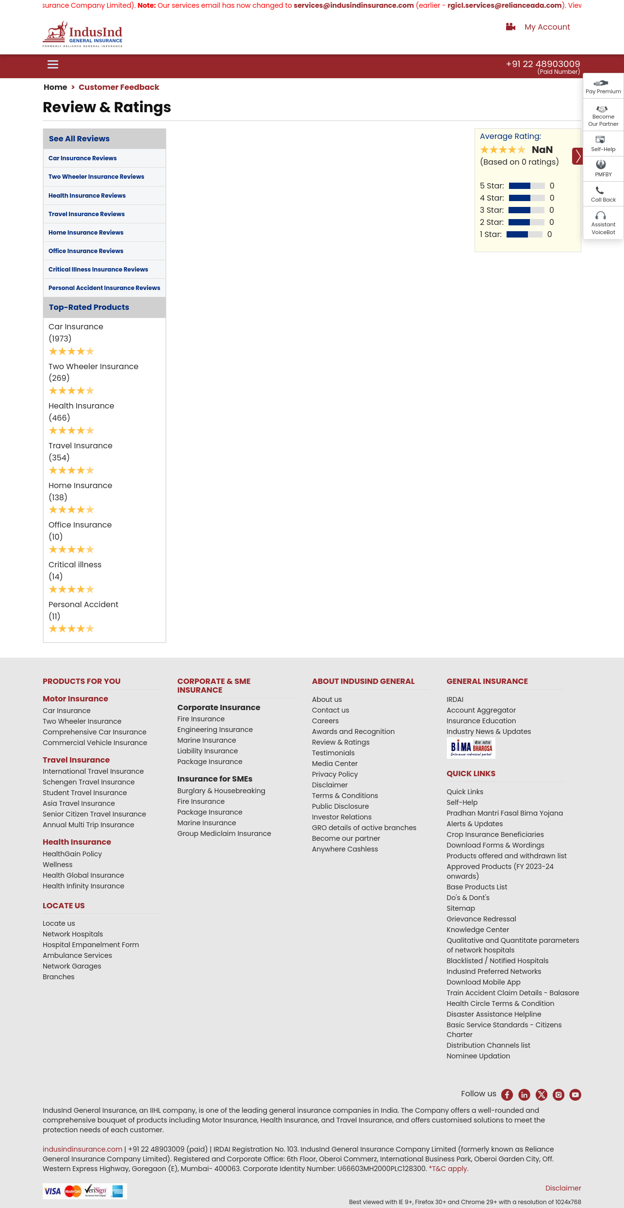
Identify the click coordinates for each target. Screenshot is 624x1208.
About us (327, 699)
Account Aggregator (481, 710)
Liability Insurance (208, 751)
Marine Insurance (207, 740)
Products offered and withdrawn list (507, 856)
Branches (59, 977)
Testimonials (333, 753)
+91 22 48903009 (543, 64)
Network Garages (72, 966)
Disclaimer (330, 785)
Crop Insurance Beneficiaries (495, 834)
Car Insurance (67, 710)
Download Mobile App (484, 982)
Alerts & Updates (475, 824)
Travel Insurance (76, 760)
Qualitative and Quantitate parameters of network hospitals (513, 945)
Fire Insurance (201, 719)
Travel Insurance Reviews (87, 214)
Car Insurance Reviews (83, 158)
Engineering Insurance (215, 729)
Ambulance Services (77, 955)
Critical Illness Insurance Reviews (98, 269)
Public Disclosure (340, 806)
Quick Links (465, 792)
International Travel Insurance (93, 771)
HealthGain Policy (72, 854)
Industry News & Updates (489, 731)
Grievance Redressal (482, 919)
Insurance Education (481, 721)
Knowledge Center (478, 930)
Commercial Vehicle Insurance (95, 743)
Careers (325, 721)
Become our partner (346, 838)
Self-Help (603, 149)
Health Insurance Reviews (87, 195)
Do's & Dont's (468, 897)
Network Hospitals (73, 934)
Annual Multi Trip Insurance (88, 825)
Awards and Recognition (353, 731)
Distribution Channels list (489, 1045)
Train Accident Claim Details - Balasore (513, 993)
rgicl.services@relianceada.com (516, 5)
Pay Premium (603, 91)
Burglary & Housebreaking (222, 791)
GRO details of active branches (364, 828)
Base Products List (477, 887)
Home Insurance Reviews (86, 232)
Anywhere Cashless (345, 849)
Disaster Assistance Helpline (494, 1014)
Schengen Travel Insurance (89, 782)
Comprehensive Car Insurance (95, 732)
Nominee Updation (478, 1056)
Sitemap (461, 908)
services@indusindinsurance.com (365, 5)
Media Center (335, 763)
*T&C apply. (449, 1169)
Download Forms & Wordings (496, 845)
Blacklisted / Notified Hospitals (498, 961)
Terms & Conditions (345, 795)
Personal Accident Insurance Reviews (104, 288)
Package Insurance (210, 761)
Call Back (603, 200)
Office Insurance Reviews (86, 251)
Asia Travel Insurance (79, 803)
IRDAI (455, 699)
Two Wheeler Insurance (82, 721)
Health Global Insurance (84, 875)
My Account (547, 27)
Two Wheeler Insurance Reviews (97, 176)
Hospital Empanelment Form (91, 945)
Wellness (58, 864)
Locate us (59, 923)
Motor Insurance (75, 698)
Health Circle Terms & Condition (501, 1003)
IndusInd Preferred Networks (494, 971)
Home (55, 87)
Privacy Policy (335, 774)
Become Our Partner (603, 120)
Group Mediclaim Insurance (224, 833)
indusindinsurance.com (83, 1149)
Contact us (330, 710)
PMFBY (603, 174)
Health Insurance (77, 842)
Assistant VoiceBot (603, 228)
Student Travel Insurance (85, 793)
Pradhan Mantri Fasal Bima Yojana (505, 813)
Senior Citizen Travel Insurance (94, 814)
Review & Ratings (341, 742)
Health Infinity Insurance (84, 886)
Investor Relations (342, 817)
